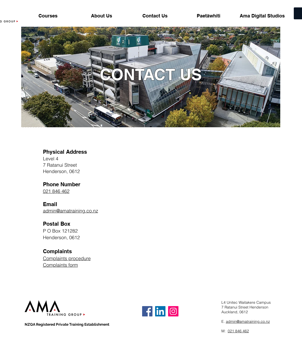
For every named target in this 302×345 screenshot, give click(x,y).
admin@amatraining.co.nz (248, 321)
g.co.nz (90, 211)
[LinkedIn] (160, 311)
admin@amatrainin (62, 211)
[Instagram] (173, 311)
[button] (48, 15)
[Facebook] (147, 311)
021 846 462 (238, 331)
